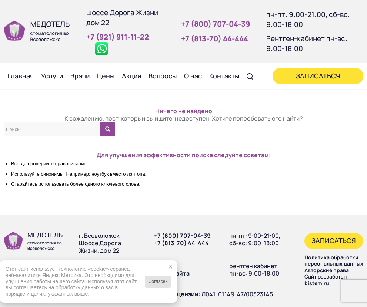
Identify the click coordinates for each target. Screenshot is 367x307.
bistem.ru (316, 283)
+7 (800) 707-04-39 (182, 236)
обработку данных (78, 287)
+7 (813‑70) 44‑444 (214, 39)
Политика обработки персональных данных (333, 260)
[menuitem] (20, 76)
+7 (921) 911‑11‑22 (117, 37)
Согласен (158, 281)
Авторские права (326, 270)
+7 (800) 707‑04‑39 (215, 24)
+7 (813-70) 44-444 (181, 243)
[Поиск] (250, 76)
